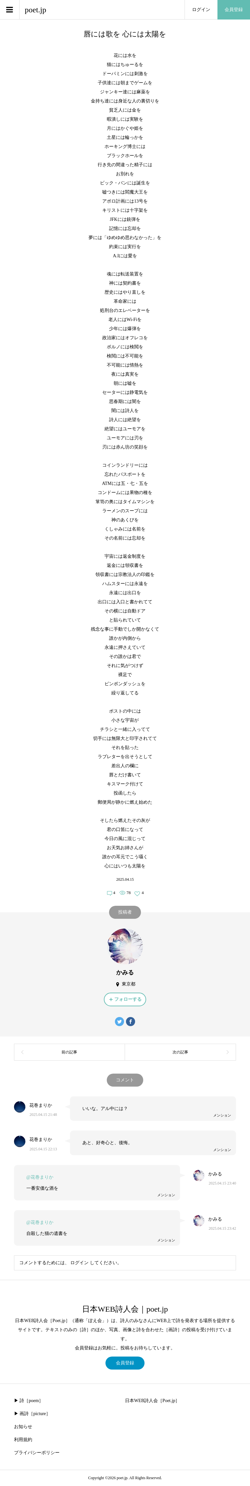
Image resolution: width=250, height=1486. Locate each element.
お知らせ (23, 1426)
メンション (222, 1115)
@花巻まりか (39, 1177)
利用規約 (23, 1439)
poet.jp (35, 10)
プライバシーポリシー (37, 1452)
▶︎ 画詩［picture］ (32, 1413)
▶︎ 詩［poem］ (29, 1400)
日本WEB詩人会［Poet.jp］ (152, 1400)
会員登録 (234, 9)
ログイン (201, 9)
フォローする (128, 999)
